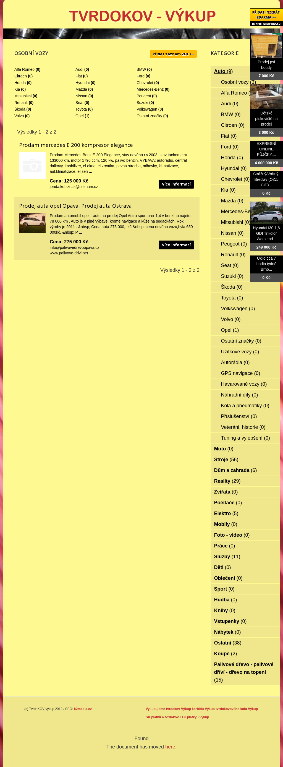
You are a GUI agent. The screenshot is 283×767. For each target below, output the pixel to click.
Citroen (20, 76)
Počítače (228, 502)
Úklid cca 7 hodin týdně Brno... (266, 264)
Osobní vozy (238, 82)
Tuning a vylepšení (245, 438)
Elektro (226, 513)
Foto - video (232, 535)
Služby (227, 556)
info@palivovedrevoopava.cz (74, 247)
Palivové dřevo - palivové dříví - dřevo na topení (244, 672)
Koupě (225, 653)
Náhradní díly (239, 395)
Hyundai (82, 82)
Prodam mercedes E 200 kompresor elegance (76, 144)
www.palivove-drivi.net (69, 253)
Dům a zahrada (235, 470)
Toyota (81, 109)
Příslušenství (239, 416)
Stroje (226, 459)
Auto (223, 71)
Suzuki (142, 102)
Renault (21, 102)
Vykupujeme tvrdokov (163, 709)
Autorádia (235, 362)
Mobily (225, 524)
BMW (141, 69)
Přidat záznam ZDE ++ (173, 53)
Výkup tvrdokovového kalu (226, 709)
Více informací (176, 184)
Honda (20, 82)
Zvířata (226, 492)
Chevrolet (145, 82)
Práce (224, 546)
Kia (17, 89)
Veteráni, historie (243, 427)
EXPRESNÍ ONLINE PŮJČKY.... (266, 149)
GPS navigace (240, 373)
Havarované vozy (244, 384)
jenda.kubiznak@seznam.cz (74, 186)
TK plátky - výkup (195, 717)
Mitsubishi (23, 96)
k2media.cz (83, 709)
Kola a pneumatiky (245, 405)
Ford (141, 76)
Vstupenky (230, 621)
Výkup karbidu (192, 709)
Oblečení (228, 578)
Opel (79, 116)
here (170, 747)
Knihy (224, 610)
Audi (79, 69)
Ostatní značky (149, 116)
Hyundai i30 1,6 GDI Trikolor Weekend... (266, 233)
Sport (224, 589)
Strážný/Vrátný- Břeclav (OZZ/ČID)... (266, 179)
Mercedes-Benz (150, 89)
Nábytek (227, 632)
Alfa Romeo (24, 69)
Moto (224, 449)
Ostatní (228, 643)
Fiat (78, 76)
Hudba (225, 599)
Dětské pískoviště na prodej (266, 118)
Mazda (81, 89)
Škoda (19, 109)
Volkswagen (147, 109)
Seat (79, 102)
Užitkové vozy (240, 351)
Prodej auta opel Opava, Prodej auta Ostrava (75, 205)
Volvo (19, 116)
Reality (227, 481)
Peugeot (144, 96)
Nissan (81, 96)
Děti (222, 567)
